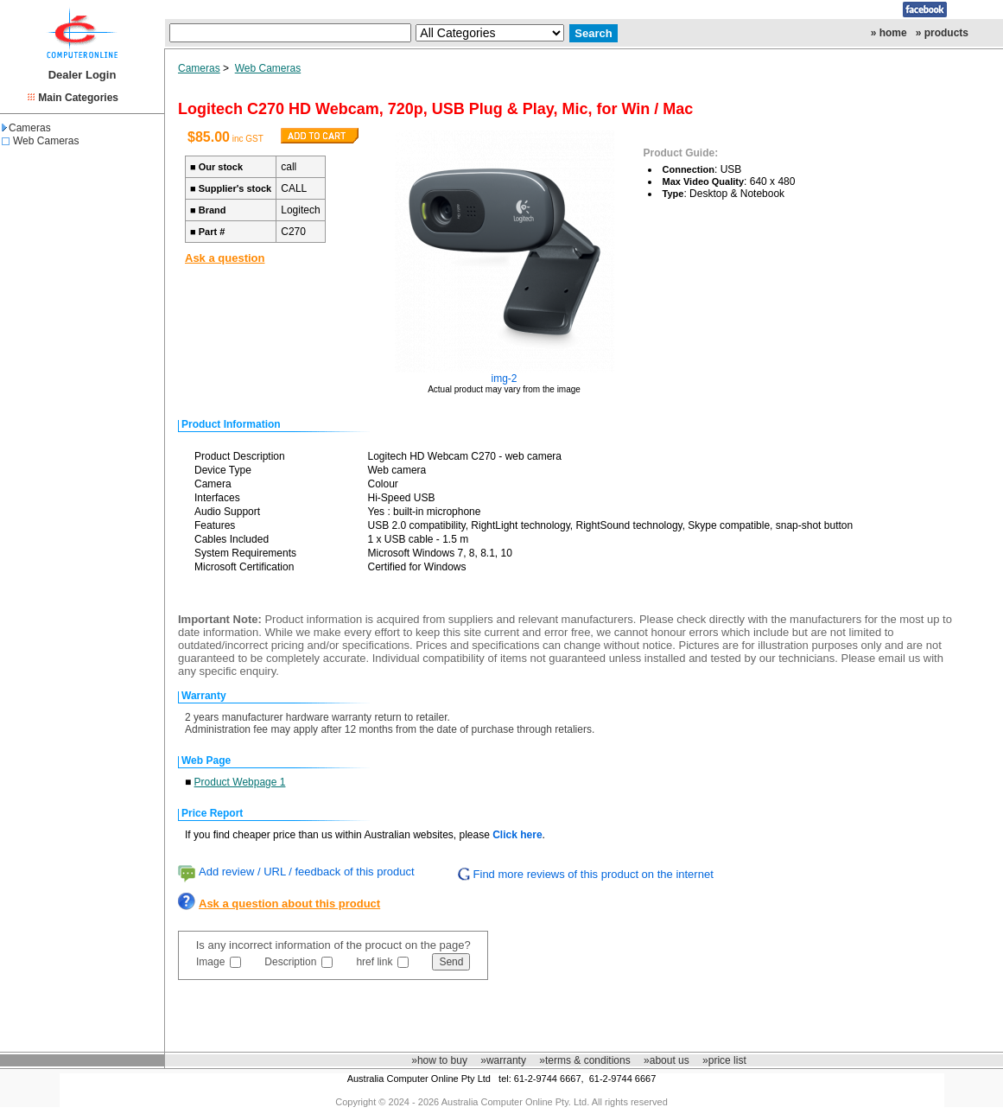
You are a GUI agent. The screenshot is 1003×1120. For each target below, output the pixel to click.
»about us (666, 1060)
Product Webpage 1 (240, 782)
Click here (517, 835)
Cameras (26, 128)
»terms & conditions (584, 1060)
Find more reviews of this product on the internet (593, 874)
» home (889, 33)
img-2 (504, 378)
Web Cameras (46, 141)
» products (942, 33)
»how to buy (439, 1060)
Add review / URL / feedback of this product (307, 871)
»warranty (503, 1060)
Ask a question (224, 257)
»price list (724, 1060)
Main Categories (78, 98)
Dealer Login (82, 74)
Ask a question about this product (289, 903)
